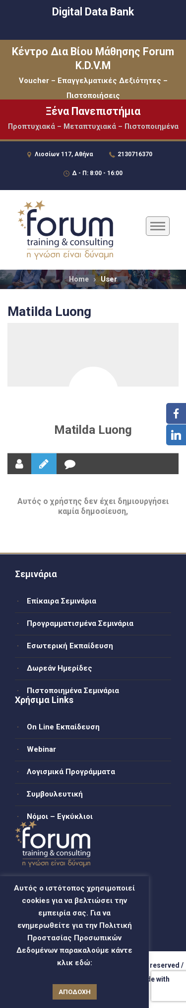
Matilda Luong (93, 430)
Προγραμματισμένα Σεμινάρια (80, 623)
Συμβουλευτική (55, 794)
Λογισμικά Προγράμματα (71, 771)
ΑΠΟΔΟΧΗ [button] (75, 992)
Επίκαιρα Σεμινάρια (61, 601)
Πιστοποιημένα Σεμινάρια (73, 690)
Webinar (41, 749)
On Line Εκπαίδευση (63, 726)
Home (79, 279)
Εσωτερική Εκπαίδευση (70, 645)
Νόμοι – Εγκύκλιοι (60, 816)
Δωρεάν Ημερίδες (59, 668)
